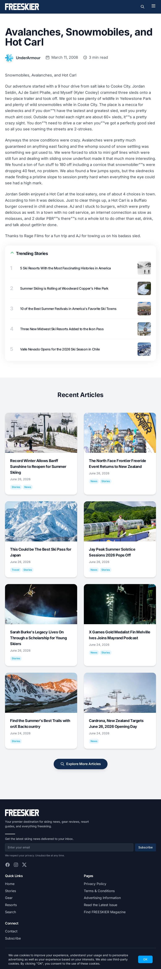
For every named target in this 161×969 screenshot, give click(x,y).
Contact (11, 931)
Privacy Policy (95, 884)
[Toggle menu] (153, 5)
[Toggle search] (142, 7)
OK (145, 959)
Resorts (11, 905)
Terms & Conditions (99, 891)
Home (9, 884)
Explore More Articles (80, 764)
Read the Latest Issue (100, 905)
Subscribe (145, 847)
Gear (9, 898)
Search (10, 912)
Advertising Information (102, 898)
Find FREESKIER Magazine (105, 912)
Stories (10, 891)
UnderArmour (28, 58)
